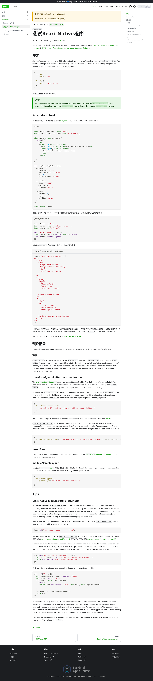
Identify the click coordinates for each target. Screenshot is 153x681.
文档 (94, 6)
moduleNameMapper (134, 34)
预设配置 (128, 20)
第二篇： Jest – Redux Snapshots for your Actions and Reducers (66, 48)
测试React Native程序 (11, 27)
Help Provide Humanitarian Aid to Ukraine (83, 2)
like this (108, 418)
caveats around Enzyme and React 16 (55, 539)
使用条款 (116, 657)
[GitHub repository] (130, 6)
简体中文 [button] (120, 6)
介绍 (3, 12)
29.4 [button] (13, 6)
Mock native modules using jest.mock (136, 41)
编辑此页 (37, 627)
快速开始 (13, 653)
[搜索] (144, 6)
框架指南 (5, 19)
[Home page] (34, 24)
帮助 (106, 6)
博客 (111, 6)
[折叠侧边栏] (15, 643)
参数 (100, 6)
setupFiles (131, 31)
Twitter (48, 660)
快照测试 (63, 121)
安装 (127, 14)
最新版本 (56, 18)
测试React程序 (8, 23)
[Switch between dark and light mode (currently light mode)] (134, 6)
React (59, 40)
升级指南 (5, 34)
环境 (129, 23)
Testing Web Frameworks (13, 30)
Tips (127, 37)
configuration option (98, 454)
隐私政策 (116, 653)
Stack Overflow (51, 653)
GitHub (81, 657)
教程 (3, 16)
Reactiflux (49, 657)
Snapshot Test (130, 17)
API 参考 (13, 660)
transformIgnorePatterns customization (135, 27)
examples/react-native (72, 336)
